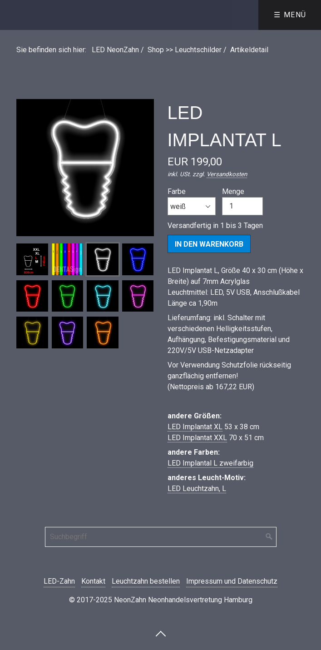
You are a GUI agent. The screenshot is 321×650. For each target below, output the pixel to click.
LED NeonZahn (115, 49)
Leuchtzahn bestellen (146, 581)
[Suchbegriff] (161, 537)
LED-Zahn (59, 581)
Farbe (192, 201)
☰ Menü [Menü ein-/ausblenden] (290, 14)
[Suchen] (269, 537)
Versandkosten (227, 174)
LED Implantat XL (195, 426)
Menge (242, 201)
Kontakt (93, 581)
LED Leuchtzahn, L (197, 488)
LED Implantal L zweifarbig (210, 463)
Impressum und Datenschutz (231, 581)
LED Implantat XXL (197, 437)
